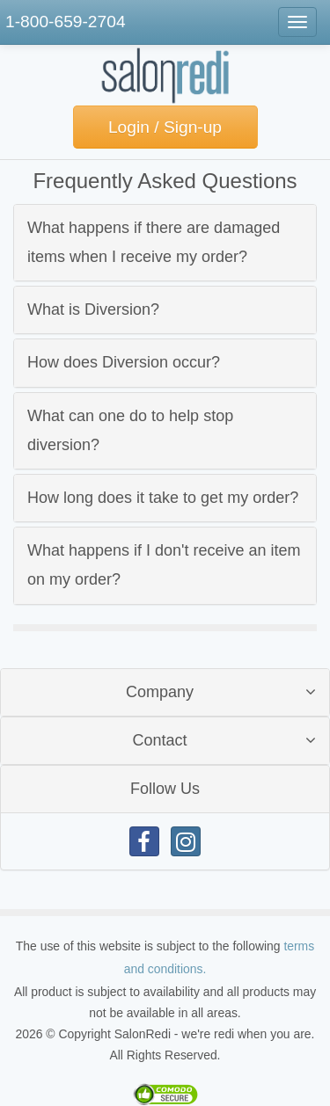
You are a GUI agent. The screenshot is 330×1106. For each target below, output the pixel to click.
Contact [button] (159, 740)
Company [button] (160, 692)
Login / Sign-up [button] (165, 127)
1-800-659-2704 (65, 21)
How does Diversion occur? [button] (123, 362)
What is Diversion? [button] (93, 309)
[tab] (165, 242)
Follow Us (165, 788)
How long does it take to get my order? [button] (162, 497)
